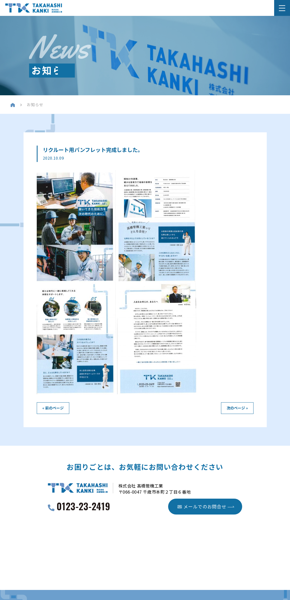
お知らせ (36, 104)
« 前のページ (53, 408)
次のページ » (237, 408)
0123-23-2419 (83, 507)
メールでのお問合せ (201, 506)
